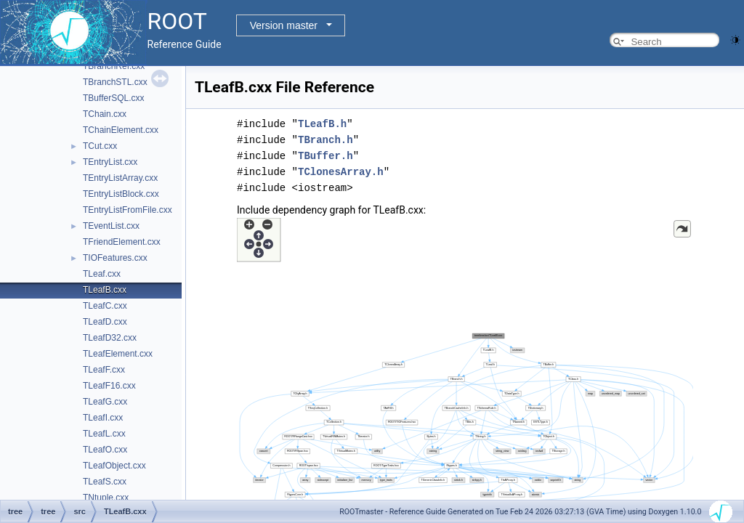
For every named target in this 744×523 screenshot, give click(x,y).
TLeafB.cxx (104, 290)
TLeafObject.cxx (114, 466)
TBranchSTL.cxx (115, 82)
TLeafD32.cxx (110, 338)
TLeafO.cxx (105, 450)
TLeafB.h (322, 124)
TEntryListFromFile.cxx (127, 210)
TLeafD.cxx (105, 322)
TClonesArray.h (341, 172)
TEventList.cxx (111, 226)
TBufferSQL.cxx (113, 98)
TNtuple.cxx (106, 497)
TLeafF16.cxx (109, 386)
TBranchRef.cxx (114, 66)
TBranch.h (325, 140)
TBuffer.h (325, 156)
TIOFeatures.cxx (115, 258)
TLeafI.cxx (103, 418)
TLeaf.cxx (102, 274)
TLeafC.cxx (105, 306)
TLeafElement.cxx (118, 354)
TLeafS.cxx (104, 482)
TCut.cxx (100, 146)
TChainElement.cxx (120, 130)
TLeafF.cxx (104, 370)
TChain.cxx (104, 114)
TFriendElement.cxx (122, 242)
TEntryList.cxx (110, 162)
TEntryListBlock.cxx (121, 194)
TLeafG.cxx (105, 402)
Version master (284, 25)
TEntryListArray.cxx (120, 178)
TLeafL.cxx (104, 434)
